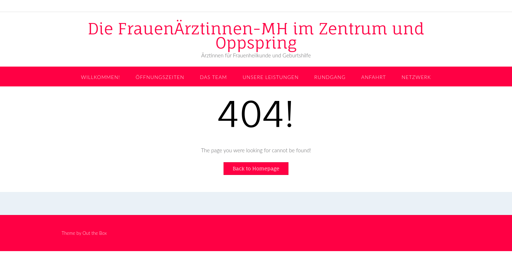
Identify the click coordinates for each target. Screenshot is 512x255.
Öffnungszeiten (160, 77)
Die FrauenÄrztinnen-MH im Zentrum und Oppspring (256, 36)
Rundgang (330, 77)
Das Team (213, 77)
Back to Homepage (256, 168)
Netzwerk (416, 77)
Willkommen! (100, 77)
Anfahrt (373, 77)
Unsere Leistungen (271, 77)
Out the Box (94, 233)
